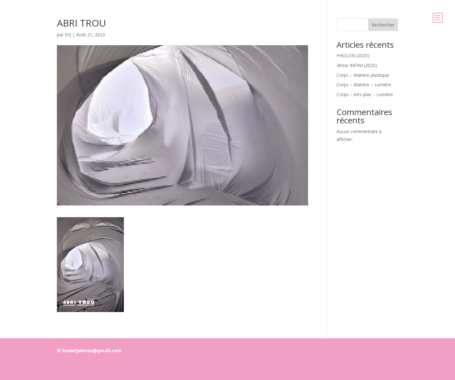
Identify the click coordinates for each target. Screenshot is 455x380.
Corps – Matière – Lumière (364, 85)
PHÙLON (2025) (353, 55)
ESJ (68, 35)
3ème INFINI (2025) (357, 65)
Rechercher (383, 25)
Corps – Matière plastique (363, 75)
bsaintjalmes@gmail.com (92, 350)
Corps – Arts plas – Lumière (365, 94)
